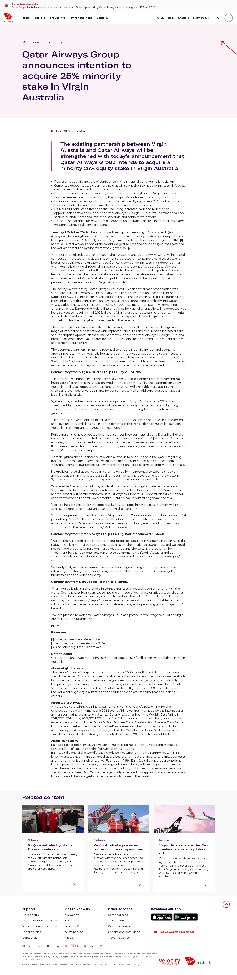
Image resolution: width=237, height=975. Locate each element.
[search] (218, 18)
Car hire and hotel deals (124, 932)
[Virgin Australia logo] (198, 961)
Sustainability (74, 932)
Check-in (183, 18)
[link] (118, 5)
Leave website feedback (174, 932)
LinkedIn (91, 946)
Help (171, 18)
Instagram (55, 946)
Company (72, 915)
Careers (70, 920)
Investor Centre (75, 926)
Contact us (29, 937)
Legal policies (31, 932)
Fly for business (81, 17)
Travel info (57, 17)
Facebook (31, 946)
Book (27, 17)
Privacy (103, 964)
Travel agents (117, 920)
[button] (161, 17)
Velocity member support (39, 926)
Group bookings (119, 926)
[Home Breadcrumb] (24, 42)
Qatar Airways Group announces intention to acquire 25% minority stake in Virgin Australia (76, 75)
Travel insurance (119, 937)
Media (69, 937)
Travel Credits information (39, 920)
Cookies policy (132, 964)
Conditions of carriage (86, 964)
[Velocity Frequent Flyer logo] (169, 961)
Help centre (30, 915)
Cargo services (118, 915)
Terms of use (117, 964)
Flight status (201, 18)
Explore (40, 17)
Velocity (102, 17)
